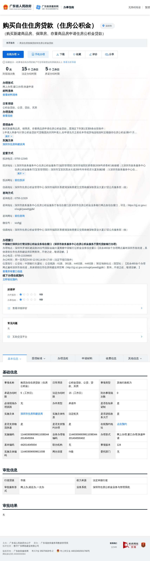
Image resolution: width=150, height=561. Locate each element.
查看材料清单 (10, 95)
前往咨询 (20, 216)
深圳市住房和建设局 (14, 144)
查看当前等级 (69, 62)
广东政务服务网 (47, 7)
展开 (8, 136)
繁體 (147, 7)
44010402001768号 (80, 551)
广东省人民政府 (17, 7)
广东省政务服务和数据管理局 (54, 543)
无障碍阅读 (134, 7)
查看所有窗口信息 (12, 271)
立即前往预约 (10, 279)
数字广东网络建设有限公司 (26, 546)
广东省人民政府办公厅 (20, 543)
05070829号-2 (46, 551)
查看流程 (7, 116)
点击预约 (122, 424)
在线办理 (13, 54)
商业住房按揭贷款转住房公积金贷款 (36, 43)
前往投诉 (20, 180)
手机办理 (38, 54)
